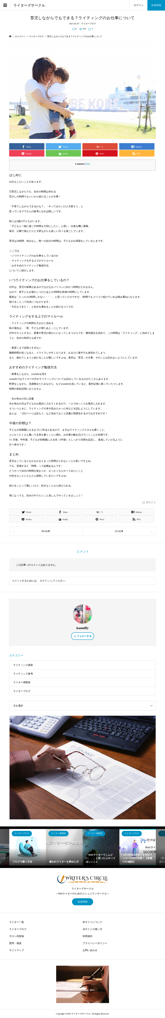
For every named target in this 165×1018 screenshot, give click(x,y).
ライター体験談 (21, 682)
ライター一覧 (16, 922)
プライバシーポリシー (95, 943)
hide (87, 164)
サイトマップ (16, 950)
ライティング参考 (23, 673)
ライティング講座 (23, 665)
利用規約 (87, 936)
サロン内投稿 (16, 936)
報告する (151, 502)
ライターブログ (88, 23)
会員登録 (156, 5)
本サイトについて (92, 922)
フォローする (84, 636)
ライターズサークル (29, 5)
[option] (27, 847)
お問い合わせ (90, 950)
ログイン (139, 5)
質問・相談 (15, 943)
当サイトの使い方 (92, 929)
